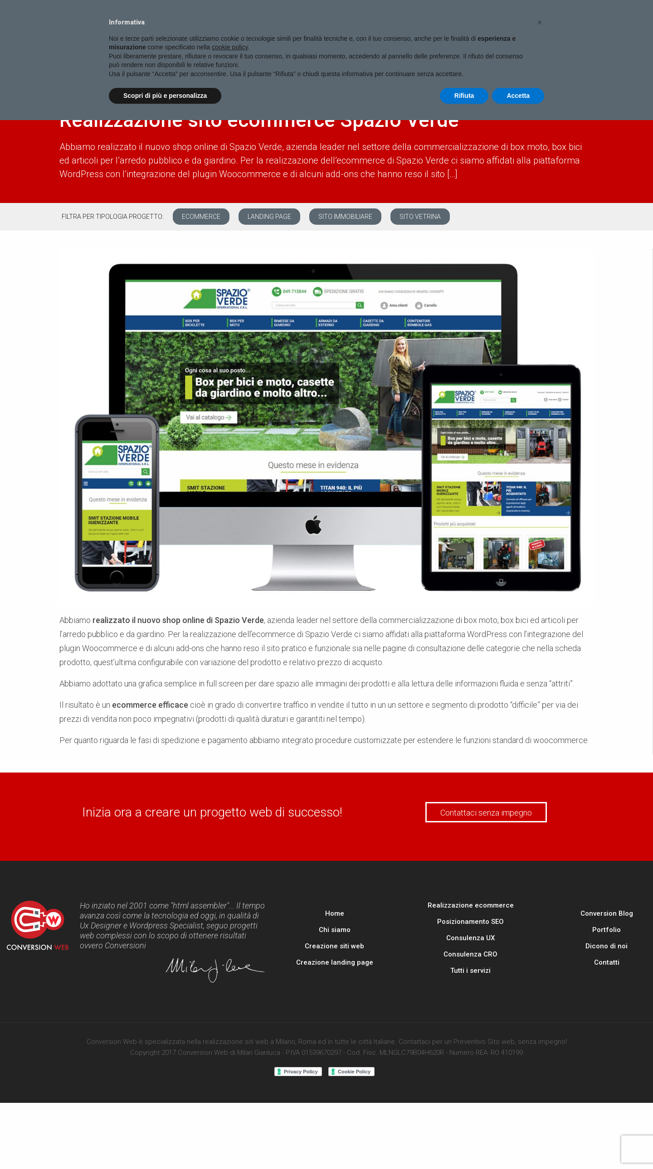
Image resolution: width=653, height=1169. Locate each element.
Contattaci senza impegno (486, 812)
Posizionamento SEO (470, 922)
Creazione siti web (334, 946)
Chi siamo (335, 930)
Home (334, 913)
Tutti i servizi (470, 970)
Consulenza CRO (470, 954)
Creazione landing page (334, 962)
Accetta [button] (518, 95)
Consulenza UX (470, 938)
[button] (539, 21)
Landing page (269, 216)
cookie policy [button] (230, 47)
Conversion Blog (606, 913)
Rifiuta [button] (464, 95)
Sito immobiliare (345, 216)
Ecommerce (201, 216)
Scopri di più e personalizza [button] (165, 95)
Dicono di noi (606, 946)
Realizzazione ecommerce (471, 905)
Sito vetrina (420, 216)
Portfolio (606, 930)
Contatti (606, 962)
